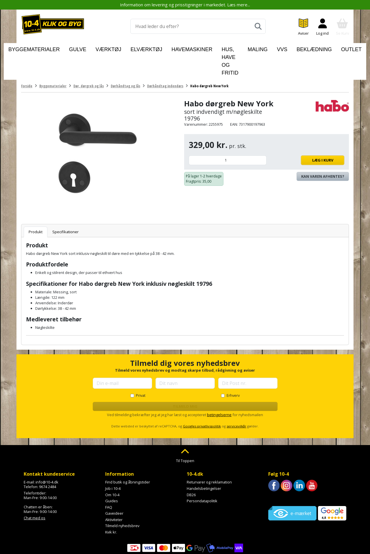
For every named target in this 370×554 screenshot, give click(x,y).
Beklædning (299, 48)
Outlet (328, 48)
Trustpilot (276, 472)
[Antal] (228, 133)
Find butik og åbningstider (127, 455)
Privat (140, 368)
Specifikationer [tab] (65, 205)
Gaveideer (114, 486)
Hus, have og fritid (218, 48)
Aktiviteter (114, 493)
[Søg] (258, 26)
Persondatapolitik (202, 474)
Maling (255, 48)
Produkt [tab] (35, 205)
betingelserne (219, 388)
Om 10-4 (112, 467)
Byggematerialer (53, 48)
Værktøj (109, 48)
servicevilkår (236, 399)
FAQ (108, 480)
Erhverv (233, 368)
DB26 (191, 467)
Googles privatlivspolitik (202, 399)
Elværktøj (137, 48)
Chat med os (34, 491)
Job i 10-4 (113, 461)
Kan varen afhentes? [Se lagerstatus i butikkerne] (322, 149)
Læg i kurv (306, 133)
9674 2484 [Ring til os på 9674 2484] (47, 460)
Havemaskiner (172, 48)
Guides (111, 474)
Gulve (86, 48)
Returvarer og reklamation (209, 455)
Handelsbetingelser (204, 461)
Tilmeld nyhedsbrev (122, 499)
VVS (275, 48)
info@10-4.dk (47, 455)
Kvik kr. (111, 505)
